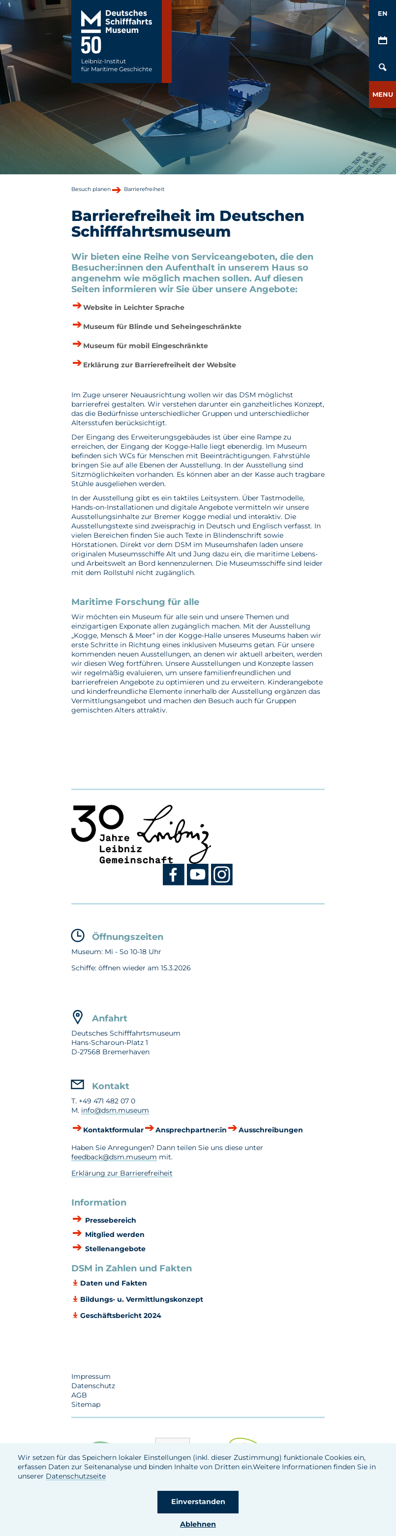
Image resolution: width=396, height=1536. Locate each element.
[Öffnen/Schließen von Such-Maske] (382, 67)
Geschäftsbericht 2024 (120, 1315)
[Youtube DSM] (199, 883)
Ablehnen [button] (198, 1524)
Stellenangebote (114, 1249)
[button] (382, 94)
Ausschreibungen (271, 1129)
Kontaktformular (113, 1129)
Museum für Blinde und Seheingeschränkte (162, 326)
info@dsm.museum (115, 1110)
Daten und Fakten (113, 1283)
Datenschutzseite (76, 1476)
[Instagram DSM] (222, 883)
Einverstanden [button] (198, 1501)
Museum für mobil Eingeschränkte (145, 345)
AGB (79, 1395)
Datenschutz (93, 1385)
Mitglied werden (114, 1235)
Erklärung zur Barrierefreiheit (122, 1173)
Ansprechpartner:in (191, 1129)
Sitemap (85, 1404)
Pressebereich (109, 1220)
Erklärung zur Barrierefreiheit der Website (159, 364)
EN (383, 13)
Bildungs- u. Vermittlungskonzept (141, 1299)
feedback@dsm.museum (114, 1156)
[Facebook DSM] (175, 883)
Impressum (91, 1376)
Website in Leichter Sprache (133, 307)
